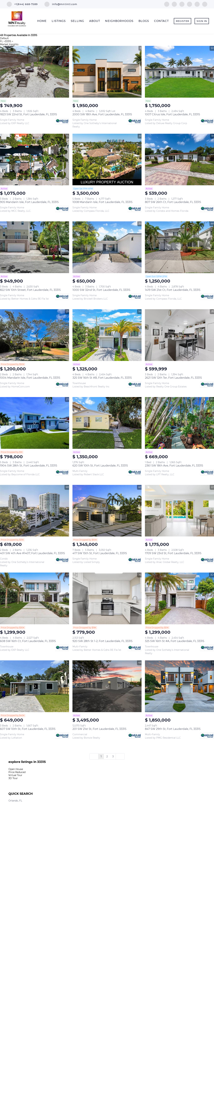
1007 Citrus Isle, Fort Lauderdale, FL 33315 (172, 114)
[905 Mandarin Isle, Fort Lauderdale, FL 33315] (34, 159)
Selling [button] (77, 21)
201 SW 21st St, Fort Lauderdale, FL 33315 (99, 729)
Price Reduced (17, 772)
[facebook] (166, 4)
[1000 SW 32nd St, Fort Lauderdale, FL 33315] (107, 247)
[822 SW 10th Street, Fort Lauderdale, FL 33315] (34, 247)
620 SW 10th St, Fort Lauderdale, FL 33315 (100, 465)
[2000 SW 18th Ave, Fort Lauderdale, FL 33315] (107, 72)
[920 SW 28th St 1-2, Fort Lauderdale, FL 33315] (107, 598)
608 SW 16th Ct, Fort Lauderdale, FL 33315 (28, 641)
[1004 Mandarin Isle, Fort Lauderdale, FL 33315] (34, 335)
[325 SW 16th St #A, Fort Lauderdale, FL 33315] (179, 598)
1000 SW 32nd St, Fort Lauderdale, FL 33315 (101, 289)
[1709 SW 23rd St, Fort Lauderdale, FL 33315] (179, 511)
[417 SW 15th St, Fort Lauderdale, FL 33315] (107, 511)
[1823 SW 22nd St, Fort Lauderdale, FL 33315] (34, 72)
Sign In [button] (202, 21)
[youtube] (189, 4)
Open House (15, 769)
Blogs (144, 21)
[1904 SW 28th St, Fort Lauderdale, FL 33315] (34, 423)
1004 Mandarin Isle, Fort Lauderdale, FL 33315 (30, 377)
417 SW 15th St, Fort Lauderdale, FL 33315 (99, 553)
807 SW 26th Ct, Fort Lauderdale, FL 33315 (173, 202)
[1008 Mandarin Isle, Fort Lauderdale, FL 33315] (107, 159)
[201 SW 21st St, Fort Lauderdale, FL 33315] (107, 686)
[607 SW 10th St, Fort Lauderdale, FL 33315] (34, 686)
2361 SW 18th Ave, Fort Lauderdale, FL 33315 (174, 465)
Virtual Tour (15, 775)
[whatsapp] (204, 4)
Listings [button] (59, 21)
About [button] (94, 21)
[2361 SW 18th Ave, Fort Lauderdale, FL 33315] (179, 423)
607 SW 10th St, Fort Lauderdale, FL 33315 (27, 729)
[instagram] (181, 4)
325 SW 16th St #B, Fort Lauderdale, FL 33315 (102, 377)
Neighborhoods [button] (119, 21)
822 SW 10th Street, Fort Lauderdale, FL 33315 (30, 289)
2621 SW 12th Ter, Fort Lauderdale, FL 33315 (173, 377)
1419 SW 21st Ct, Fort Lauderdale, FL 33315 (172, 289)
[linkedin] (174, 4)
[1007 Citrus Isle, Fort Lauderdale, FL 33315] (179, 72)
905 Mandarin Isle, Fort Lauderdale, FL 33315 (29, 202)
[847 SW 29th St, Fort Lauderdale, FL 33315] (179, 686)
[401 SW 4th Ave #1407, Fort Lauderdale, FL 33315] (34, 511)
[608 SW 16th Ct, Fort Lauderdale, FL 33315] (34, 598)
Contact (161, 21)
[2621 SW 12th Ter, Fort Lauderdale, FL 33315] (179, 335)
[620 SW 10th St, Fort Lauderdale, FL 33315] (107, 423)
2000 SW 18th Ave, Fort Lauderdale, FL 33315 (102, 114)
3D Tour (13, 778)
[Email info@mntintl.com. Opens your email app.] (60, 4)
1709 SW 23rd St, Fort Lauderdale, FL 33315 (173, 553)
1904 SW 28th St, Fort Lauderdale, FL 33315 (28, 465)
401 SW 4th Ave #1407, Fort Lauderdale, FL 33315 (32, 553)
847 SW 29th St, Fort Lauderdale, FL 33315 (172, 729)
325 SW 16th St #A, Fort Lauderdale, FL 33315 (174, 641)
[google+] (197, 4)
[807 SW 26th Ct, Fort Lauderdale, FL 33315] (179, 159)
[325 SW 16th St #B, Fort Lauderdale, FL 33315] (107, 335)
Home (42, 21)
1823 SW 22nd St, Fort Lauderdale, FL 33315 (28, 114)
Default (4, 38)
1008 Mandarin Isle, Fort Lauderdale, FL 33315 (102, 202)
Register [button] (182, 21)
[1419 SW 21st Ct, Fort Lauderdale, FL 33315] (179, 247)
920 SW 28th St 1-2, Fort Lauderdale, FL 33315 (102, 641)
